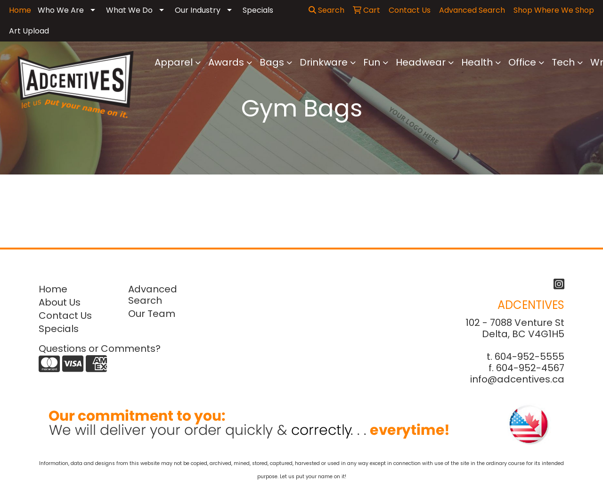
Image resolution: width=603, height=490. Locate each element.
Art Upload (29, 30)
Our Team (151, 313)
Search (326, 10)
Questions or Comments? (100, 348)
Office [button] (522, 62)
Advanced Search (152, 294)
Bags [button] (272, 62)
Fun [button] (371, 62)
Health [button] (477, 62)
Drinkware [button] (324, 62)
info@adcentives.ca (517, 379)
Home (53, 289)
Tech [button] (563, 62)
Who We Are (61, 10)
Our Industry (197, 10)
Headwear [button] (421, 62)
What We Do (129, 10)
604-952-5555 (529, 356)
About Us (60, 302)
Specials (258, 10)
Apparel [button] (174, 62)
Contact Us (65, 315)
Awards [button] (226, 62)
